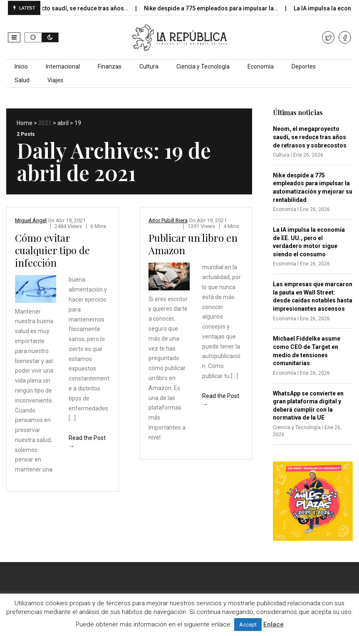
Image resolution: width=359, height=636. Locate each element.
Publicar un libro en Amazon (193, 244)
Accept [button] (248, 624)
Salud (22, 80)
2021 (45, 123)
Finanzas (109, 66)
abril (63, 123)
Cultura (148, 66)
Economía (261, 66)
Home (24, 123)
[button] (14, 37)
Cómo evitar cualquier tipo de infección (52, 250)
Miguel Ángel (31, 220)
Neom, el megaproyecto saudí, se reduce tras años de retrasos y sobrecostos (310, 136)
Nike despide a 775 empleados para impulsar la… (216, 8)
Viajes (55, 80)
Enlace (273, 624)
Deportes (304, 66)
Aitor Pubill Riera (168, 220)
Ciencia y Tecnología (203, 66)
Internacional (63, 66)
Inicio (21, 66)
